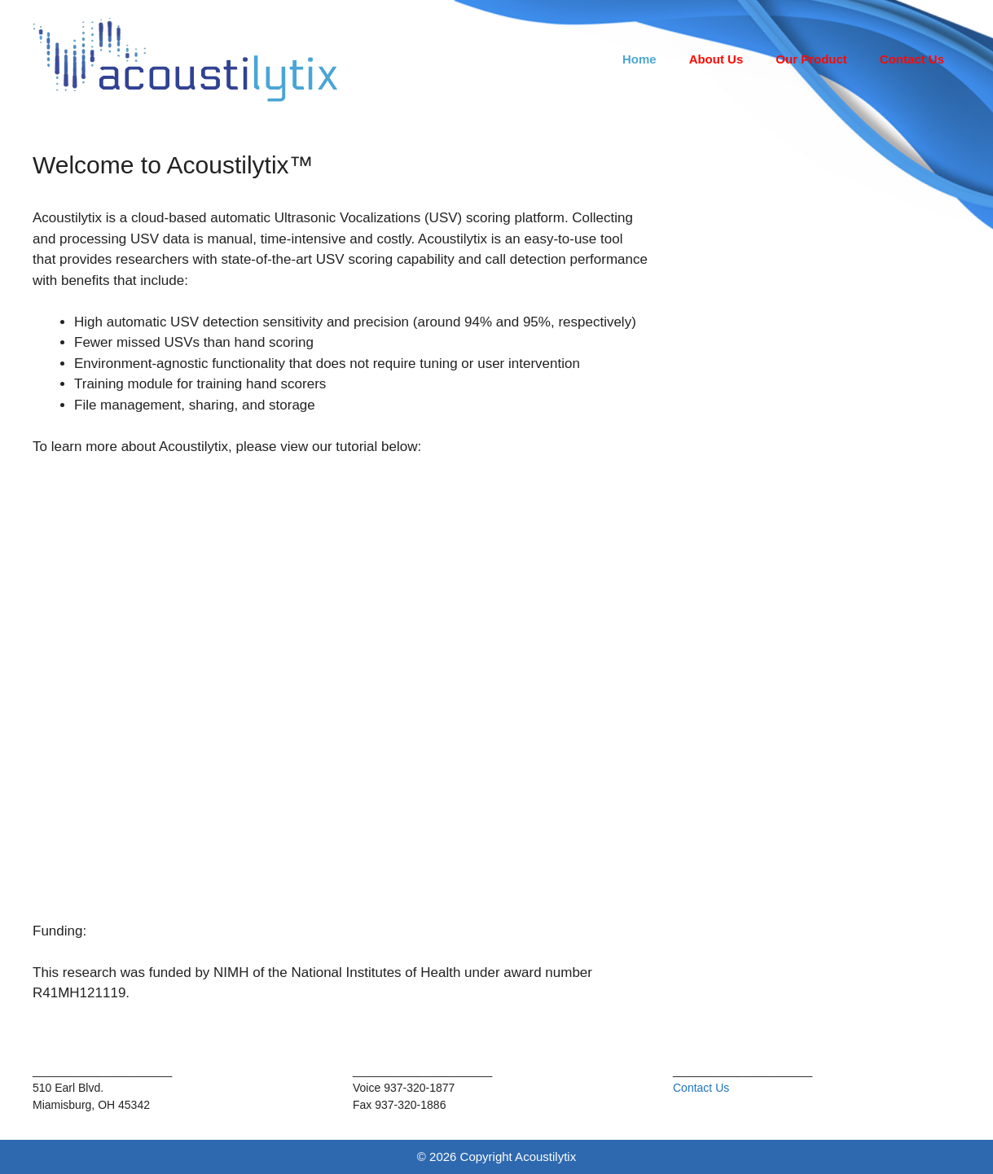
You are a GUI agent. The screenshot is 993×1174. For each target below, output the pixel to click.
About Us (716, 59)
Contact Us (912, 59)
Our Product (811, 59)
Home (639, 59)
